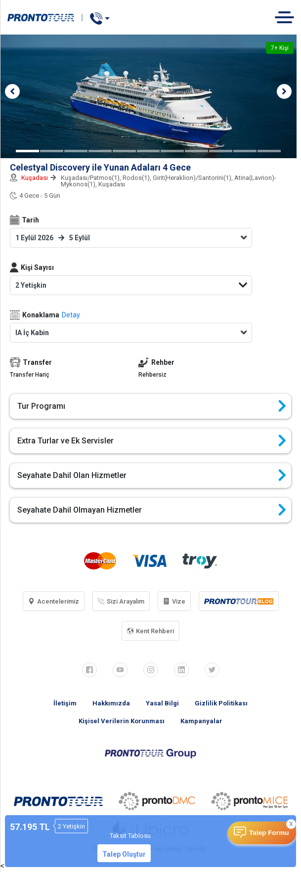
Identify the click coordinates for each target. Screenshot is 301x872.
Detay (71, 315)
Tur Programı (151, 406)
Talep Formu (269, 832)
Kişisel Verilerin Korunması (122, 721)
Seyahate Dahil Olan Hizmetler (151, 475)
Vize (174, 601)
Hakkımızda (111, 703)
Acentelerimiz (53, 601)
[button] (12, 91)
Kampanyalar (201, 721)
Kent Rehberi (150, 631)
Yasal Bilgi (162, 703)
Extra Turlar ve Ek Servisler (151, 441)
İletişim (65, 703)
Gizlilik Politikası (221, 703)
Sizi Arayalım (121, 601)
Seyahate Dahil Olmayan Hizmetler (151, 510)
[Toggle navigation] (288, 17)
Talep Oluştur (124, 854)
